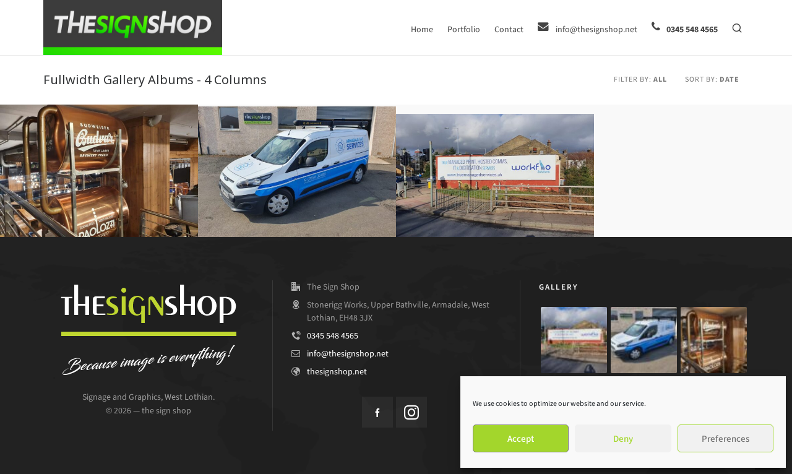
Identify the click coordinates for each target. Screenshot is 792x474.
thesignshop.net (337, 371)
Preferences (725, 439)
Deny (623, 439)
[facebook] (377, 412)
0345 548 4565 (332, 336)
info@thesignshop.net (348, 354)
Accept (520, 439)
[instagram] (411, 412)
